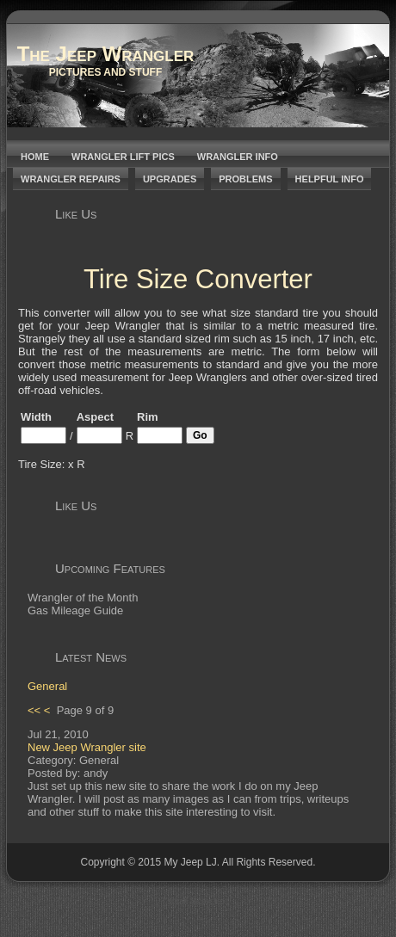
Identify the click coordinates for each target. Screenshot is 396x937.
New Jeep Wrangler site (87, 747)
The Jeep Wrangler (106, 53)
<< (34, 710)
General (47, 686)
